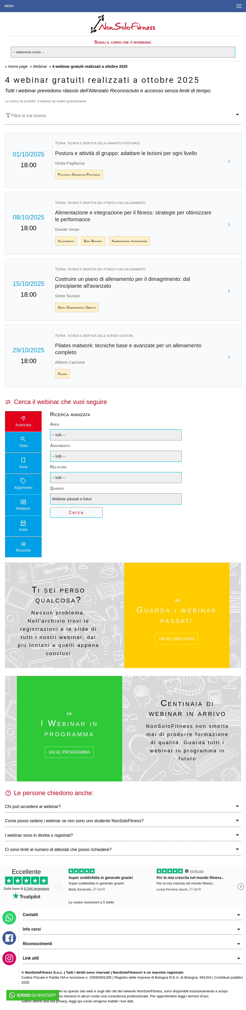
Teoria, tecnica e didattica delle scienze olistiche (94, 336)
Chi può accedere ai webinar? (33, 806)
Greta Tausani (67, 296)
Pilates (62, 374)
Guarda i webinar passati (176, 614)
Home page (18, 66)
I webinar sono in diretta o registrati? (39, 835)
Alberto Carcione (70, 362)
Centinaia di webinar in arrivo (187, 708)
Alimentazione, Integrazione (129, 241)
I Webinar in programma (69, 728)
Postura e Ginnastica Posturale (79, 174)
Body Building (93, 241)
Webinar (40, 66)
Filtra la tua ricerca (25, 115)
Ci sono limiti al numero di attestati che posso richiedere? (58, 849)
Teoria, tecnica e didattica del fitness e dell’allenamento (100, 203)
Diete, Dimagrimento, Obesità (77, 307)
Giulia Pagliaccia (70, 163)
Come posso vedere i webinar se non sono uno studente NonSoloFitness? (74, 821)
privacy (61, 1001)
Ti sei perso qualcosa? (58, 594)
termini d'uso (198, 996)
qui (79, 1001)
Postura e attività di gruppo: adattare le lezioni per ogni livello (126, 153)
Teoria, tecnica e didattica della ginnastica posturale (97, 143)
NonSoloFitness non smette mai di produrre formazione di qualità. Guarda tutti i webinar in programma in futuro (187, 742)
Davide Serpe (67, 229)
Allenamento (66, 241)
